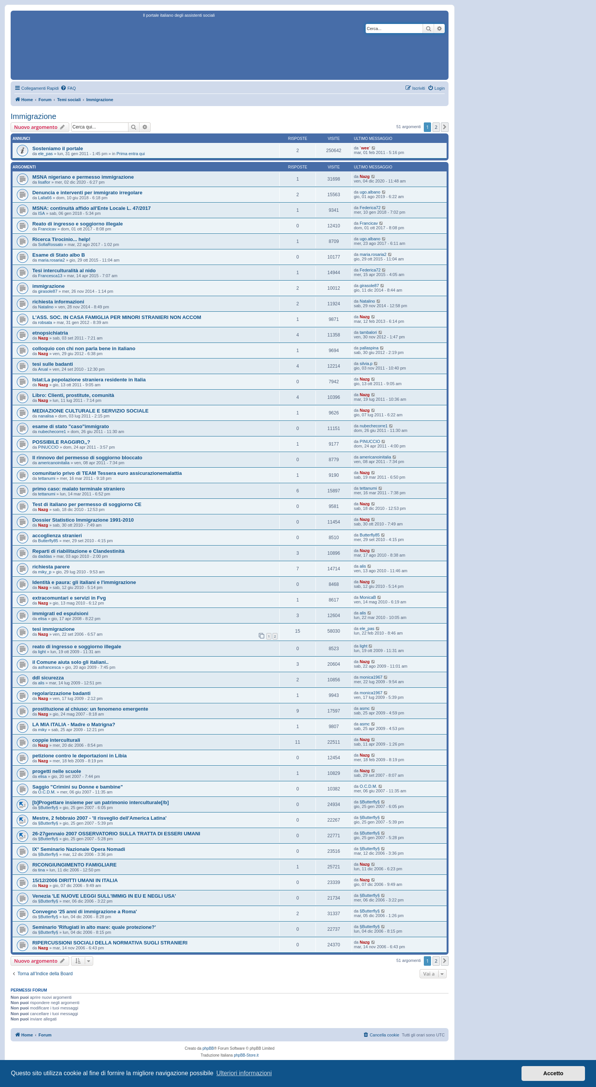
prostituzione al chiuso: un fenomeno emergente (90, 709)
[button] (445, 127)
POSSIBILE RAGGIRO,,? (61, 442)
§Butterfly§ (48, 807)
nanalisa (46, 416)
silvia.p (366, 363)
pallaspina (369, 348)
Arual (43, 369)
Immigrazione (33, 116)
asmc (364, 708)
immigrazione (48, 286)
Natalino (45, 307)
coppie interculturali (56, 740)
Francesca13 (50, 275)
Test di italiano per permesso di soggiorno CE (86, 504)
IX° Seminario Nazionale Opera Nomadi (78, 849)
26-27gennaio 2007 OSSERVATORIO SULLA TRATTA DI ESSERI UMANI (116, 833)
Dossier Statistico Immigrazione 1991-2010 (83, 520)
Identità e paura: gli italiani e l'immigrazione (84, 582)
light (42, 651)
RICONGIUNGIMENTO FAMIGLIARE (74, 865)
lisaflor (44, 182)
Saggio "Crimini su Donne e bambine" (77, 787)
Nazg (364, 176)
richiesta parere (51, 567)
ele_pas (45, 153)
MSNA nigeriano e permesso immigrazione (83, 177)
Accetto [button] (553, 1073)
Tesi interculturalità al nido (64, 270)
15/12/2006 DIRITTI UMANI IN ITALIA (75, 880)
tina (41, 870)
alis (363, 566)
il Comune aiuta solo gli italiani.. (70, 662)
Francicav (47, 229)
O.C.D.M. (46, 792)
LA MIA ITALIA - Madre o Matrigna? (73, 724)
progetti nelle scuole (56, 771)
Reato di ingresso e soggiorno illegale (77, 224)
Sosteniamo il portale (57, 148)
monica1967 (371, 677)
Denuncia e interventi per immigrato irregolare (87, 192)
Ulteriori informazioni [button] (244, 1073)
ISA (41, 213)
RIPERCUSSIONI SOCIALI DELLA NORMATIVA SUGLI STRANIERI (109, 943)
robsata (45, 322)
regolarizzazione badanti (61, 693)
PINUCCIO (48, 447)
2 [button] (436, 127)
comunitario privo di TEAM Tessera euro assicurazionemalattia (107, 473)
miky (42, 729)
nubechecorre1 (52, 431)
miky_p (44, 572)
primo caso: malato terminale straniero (78, 489)
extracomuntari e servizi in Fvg (69, 598)
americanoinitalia (54, 462)
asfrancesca (49, 667)
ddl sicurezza (48, 678)
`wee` (365, 148)
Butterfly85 (48, 540)
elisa (42, 618)
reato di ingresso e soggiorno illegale (76, 646)
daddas (45, 556)
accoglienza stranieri (57, 535)
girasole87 (47, 291)
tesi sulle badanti (52, 364)
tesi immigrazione (53, 629)
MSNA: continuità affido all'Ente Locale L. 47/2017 (91, 208)
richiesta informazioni (58, 302)
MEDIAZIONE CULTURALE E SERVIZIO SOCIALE (90, 411)
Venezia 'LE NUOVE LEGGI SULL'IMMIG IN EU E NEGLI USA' (104, 896)
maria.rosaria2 (51, 260)
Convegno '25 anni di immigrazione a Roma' (84, 911)
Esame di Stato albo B (58, 255)
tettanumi (46, 478)
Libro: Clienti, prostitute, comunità (73, 395)
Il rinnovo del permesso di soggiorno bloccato (87, 457)
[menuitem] (68, 88)
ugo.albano (370, 192)
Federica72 (370, 207)
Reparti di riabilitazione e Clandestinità (78, 551)
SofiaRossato (50, 244)
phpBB (208, 1048)
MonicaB (368, 597)
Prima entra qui (130, 153)
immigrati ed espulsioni (60, 613)
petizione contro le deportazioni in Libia (79, 756)
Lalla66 (44, 197)
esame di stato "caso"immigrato (70, 426)
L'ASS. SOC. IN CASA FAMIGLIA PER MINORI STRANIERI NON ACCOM (116, 317)
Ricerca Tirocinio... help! (61, 239)
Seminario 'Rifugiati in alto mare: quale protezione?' (94, 927)
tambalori (368, 332)
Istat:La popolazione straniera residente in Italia (89, 379)
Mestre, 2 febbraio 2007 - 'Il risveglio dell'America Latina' (99, 818)
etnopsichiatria (50, 333)
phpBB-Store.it (246, 1055)
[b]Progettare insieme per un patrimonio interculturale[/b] (100, 802)
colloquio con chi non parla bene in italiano (83, 348)
